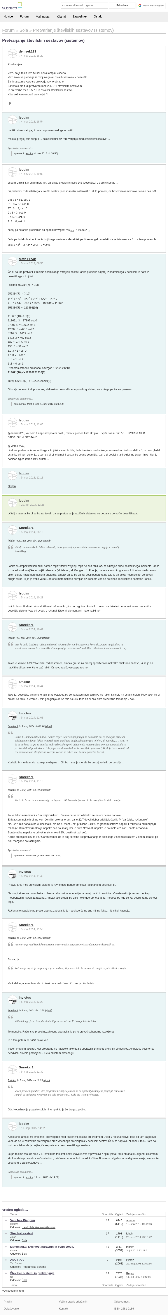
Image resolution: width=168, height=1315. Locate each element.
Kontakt (63, 1308)
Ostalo (98, 16)
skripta (12, 486)
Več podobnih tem (13, 1290)
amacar (24, 682)
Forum (24, 16)
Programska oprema (34, 1266)
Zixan (13, 1237)
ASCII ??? (17, 1259)
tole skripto (32, 138)
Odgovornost (122, 1301)
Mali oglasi (43, 16)
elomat (14, 1250)
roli (12, 1276)
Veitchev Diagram (22, 1220)
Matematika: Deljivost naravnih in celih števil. (42, 1246)
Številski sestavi (21, 1233)
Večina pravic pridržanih (73, 1301)
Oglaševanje (11, 1308)
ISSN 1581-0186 (124, 1308)
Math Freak (27, 259)
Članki (61, 16)
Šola (24, 1240)
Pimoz (130, 1260)
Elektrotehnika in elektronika (38, 1227)
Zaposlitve (80, 16)
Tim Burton (16, 1263)
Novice (8, 16)
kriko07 (14, 1223)
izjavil (46, 540)
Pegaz (130, 1273)
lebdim (24, 117)
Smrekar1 (26, 528)
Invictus (25, 713)
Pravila (8, 1301)
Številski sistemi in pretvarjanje (32, 1273)
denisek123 (27, 51)
